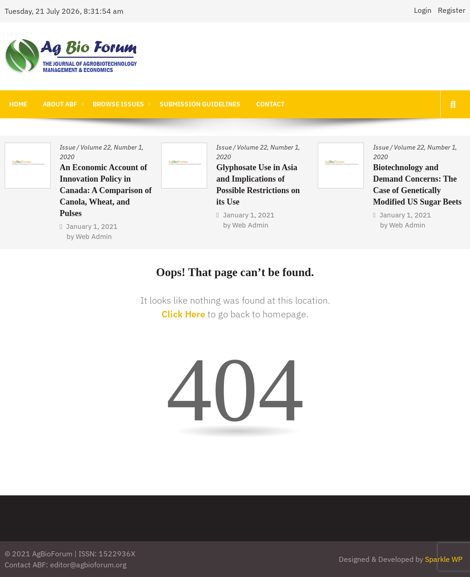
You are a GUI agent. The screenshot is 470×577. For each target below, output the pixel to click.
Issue (67, 147)
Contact (270, 104)
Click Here (183, 314)
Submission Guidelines (200, 104)
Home (18, 104)
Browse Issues (118, 104)
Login (422, 10)
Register (451, 10)
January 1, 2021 (92, 226)
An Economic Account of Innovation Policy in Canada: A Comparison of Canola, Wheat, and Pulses (106, 190)
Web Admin (94, 236)
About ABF (60, 104)
